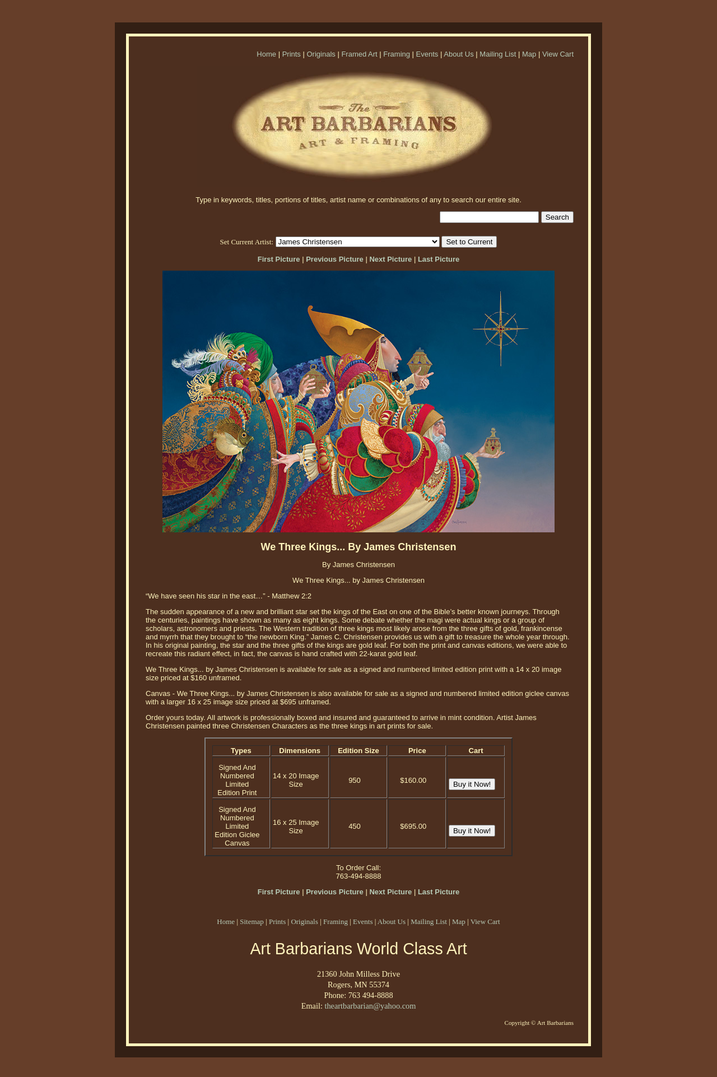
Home (266, 54)
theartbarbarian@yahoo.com (370, 1005)
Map (529, 54)
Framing (396, 54)
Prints (291, 54)
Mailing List (497, 54)
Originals (320, 54)
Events (427, 54)
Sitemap (252, 921)
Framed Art (359, 54)
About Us (458, 54)
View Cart (558, 54)
